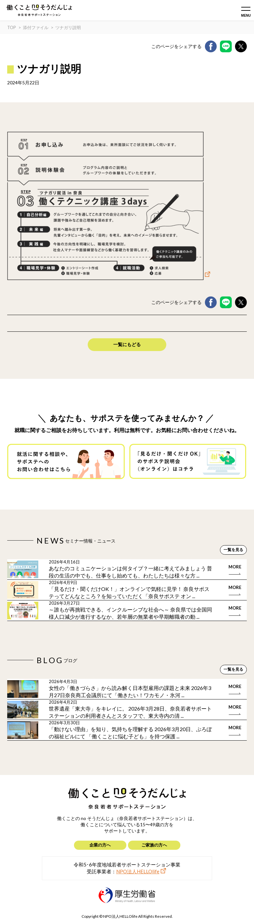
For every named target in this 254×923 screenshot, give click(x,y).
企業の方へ (100, 844)
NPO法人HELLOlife (137, 871)
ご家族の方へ (154, 844)
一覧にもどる (127, 344)
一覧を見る (233, 549)
